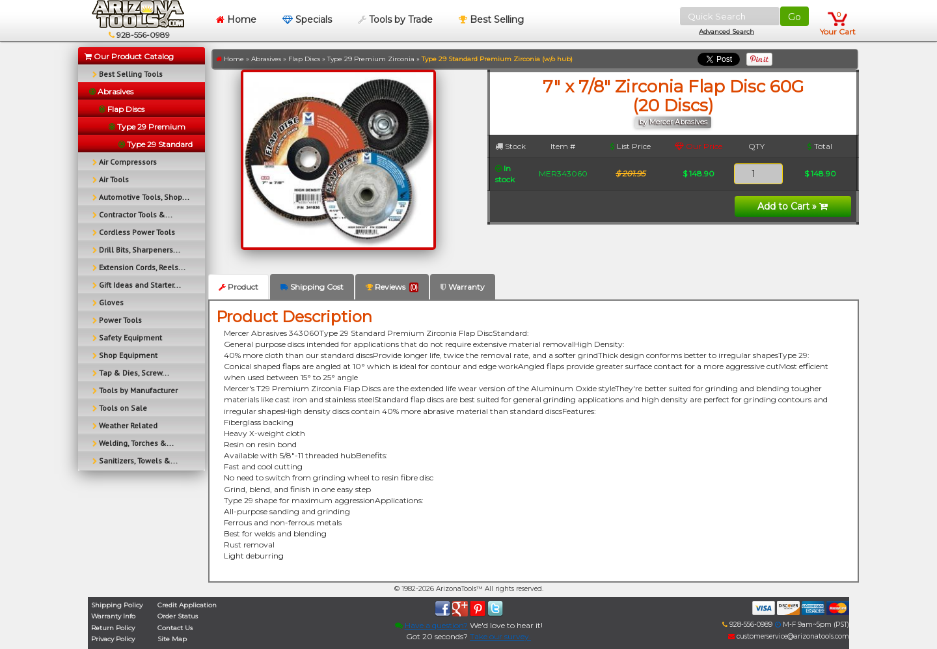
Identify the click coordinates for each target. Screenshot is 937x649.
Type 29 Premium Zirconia (370, 59)
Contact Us (175, 628)
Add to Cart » (792, 206)
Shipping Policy (117, 605)
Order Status (177, 616)
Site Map (172, 639)
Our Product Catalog (129, 56)
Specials (307, 19)
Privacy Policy (113, 639)
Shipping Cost (312, 287)
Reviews (392, 287)
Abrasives (266, 59)
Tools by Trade (395, 19)
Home (236, 19)
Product (238, 287)
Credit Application (187, 605)
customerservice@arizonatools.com (788, 636)
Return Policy (113, 628)
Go (794, 17)
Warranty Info (113, 616)
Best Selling (491, 19)
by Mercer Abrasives (673, 122)
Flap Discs (304, 59)
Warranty (463, 287)
